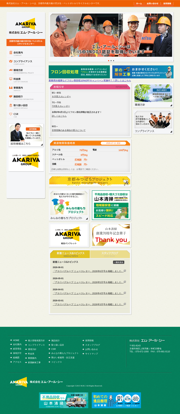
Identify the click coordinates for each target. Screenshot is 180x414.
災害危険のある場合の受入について (69, 130)
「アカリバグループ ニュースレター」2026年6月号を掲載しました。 (88, 271)
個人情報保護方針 (36, 340)
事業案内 (26, 88)
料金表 (26, 79)
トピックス (56, 362)
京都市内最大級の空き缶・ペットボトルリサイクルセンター (26, 29)
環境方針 (26, 70)
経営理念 (17, 349)
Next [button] (165, 35)
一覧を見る (118, 262)
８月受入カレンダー (61, 96)
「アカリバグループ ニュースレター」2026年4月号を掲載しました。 (88, 293)
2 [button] (111, 60)
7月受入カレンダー (61, 106)
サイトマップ (91, 353)
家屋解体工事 (34, 362)
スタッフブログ (92, 345)
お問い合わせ (152, 3)
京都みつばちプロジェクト (90, 181)
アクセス (17, 362)
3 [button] (113, 60)
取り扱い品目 (26, 105)
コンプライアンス (26, 61)
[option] (111, 35)
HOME (16, 340)
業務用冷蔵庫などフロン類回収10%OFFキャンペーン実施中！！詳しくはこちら (90, 80)
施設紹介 (26, 97)
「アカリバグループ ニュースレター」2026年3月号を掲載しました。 (88, 304)
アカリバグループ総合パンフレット (26, 160)
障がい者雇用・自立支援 (63, 357)
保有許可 (17, 353)
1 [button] (108, 60)
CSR (26, 114)
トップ (139, 3)
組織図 (16, 357)
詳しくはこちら (59, 116)
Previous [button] (56, 35)
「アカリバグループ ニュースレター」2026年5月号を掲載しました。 (88, 282)
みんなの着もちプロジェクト (69, 205)
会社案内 (26, 53)
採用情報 (167, 3)
